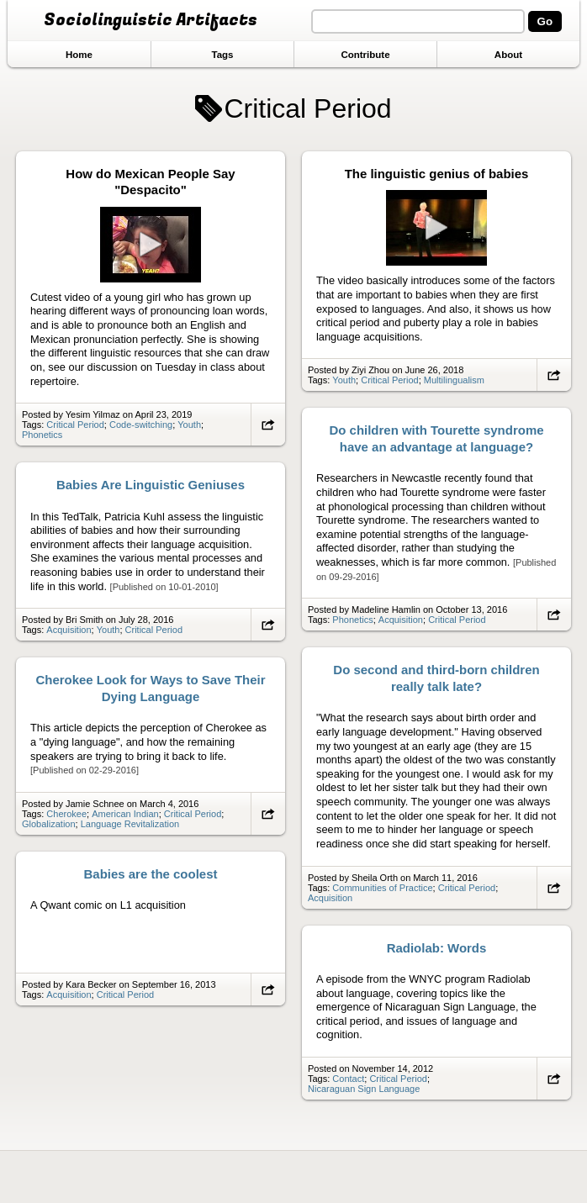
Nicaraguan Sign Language (364, 1089)
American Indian (125, 814)
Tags (222, 55)
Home (79, 55)
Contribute (365, 55)
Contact (348, 1079)
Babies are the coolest (151, 874)
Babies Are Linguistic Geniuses (150, 485)
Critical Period (74, 424)
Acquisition (400, 620)
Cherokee (66, 814)
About (508, 55)
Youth (189, 424)
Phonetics (42, 435)
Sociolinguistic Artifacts (150, 20)
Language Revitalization (130, 824)
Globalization (49, 824)
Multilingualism (454, 380)
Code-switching (140, 424)
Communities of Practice (382, 888)
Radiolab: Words (437, 948)
